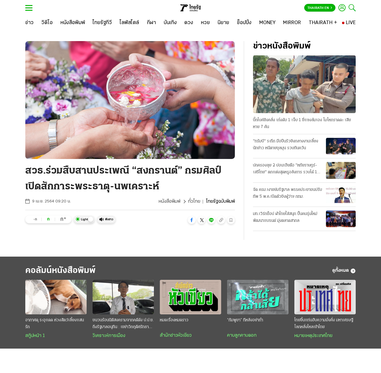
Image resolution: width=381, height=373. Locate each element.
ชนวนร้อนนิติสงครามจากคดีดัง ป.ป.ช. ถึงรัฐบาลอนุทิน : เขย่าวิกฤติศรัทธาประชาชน (123, 324)
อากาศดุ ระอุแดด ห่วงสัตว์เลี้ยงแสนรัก (54, 323)
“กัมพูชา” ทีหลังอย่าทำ (245, 320)
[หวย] (205, 22)
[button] (192, 220)
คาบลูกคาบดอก (242, 335)
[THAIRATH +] (323, 22)
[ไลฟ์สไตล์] (129, 22)
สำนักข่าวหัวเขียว (176, 335)
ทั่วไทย (194, 201)
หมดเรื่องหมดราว (174, 320)
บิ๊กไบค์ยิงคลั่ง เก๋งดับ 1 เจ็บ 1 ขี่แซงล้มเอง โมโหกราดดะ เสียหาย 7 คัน (302, 123)
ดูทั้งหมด (344, 271)
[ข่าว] (29, 22)
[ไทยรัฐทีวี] (102, 22)
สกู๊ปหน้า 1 (35, 335)
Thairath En (319, 8)
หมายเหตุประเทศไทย (313, 335)
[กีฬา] (151, 22)
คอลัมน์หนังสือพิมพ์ (60, 270)
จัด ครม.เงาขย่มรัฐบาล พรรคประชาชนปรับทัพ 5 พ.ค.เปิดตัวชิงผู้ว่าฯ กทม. (287, 193)
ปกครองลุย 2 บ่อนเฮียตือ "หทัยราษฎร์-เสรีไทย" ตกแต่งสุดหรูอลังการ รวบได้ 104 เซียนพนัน (287, 169)
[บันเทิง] (170, 22)
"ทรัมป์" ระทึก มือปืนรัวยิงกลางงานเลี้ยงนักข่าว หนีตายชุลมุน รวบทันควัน (285, 144)
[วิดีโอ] (47, 22)
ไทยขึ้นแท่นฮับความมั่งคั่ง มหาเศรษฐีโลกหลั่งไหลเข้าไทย (323, 323)
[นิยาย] (223, 22)
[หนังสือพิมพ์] (72, 22)
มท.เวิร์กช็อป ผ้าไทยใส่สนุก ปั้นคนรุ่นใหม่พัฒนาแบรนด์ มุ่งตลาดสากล (285, 217)
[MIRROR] (292, 22)
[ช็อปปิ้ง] (244, 22)
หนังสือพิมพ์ (169, 201)
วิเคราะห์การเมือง (109, 335)
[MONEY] (267, 22)
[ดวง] (188, 22)
